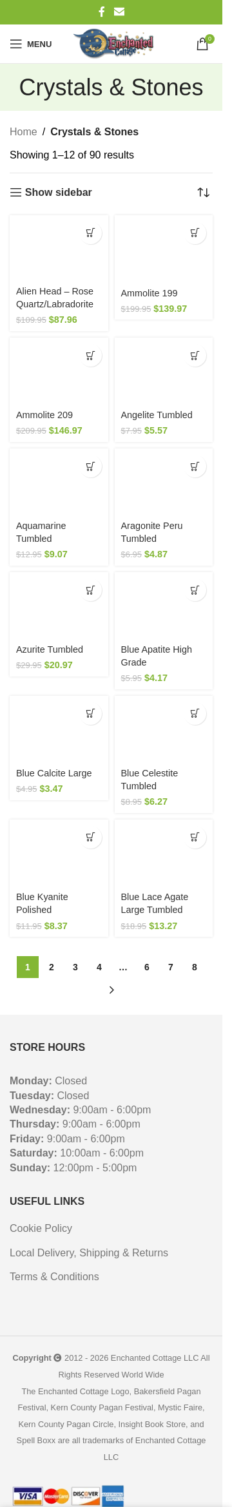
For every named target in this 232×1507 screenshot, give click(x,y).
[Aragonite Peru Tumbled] (164, 481)
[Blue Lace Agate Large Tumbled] (164, 853)
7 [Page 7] (170, 967)
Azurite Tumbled (49, 649)
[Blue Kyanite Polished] (59, 853)
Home (23, 131)
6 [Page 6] (147, 967)
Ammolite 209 (44, 415)
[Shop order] (203, 192)
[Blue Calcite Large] (59, 729)
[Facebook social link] (102, 12)
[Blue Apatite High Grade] (164, 605)
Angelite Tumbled (157, 415)
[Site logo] (115, 43)
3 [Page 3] (75, 967)
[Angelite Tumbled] (164, 371)
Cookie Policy (41, 1228)
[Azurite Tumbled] (59, 605)
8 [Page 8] (194, 967)
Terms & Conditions (54, 1276)
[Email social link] (119, 12)
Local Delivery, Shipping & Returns (89, 1252)
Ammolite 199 (149, 293)
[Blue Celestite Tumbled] (164, 729)
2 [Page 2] (51, 967)
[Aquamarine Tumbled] (59, 481)
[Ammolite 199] (164, 248)
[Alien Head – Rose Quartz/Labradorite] (59, 247)
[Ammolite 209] (59, 371)
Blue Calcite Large (54, 773)
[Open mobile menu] (30, 44)
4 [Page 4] (99, 967)
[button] (90, 233)
